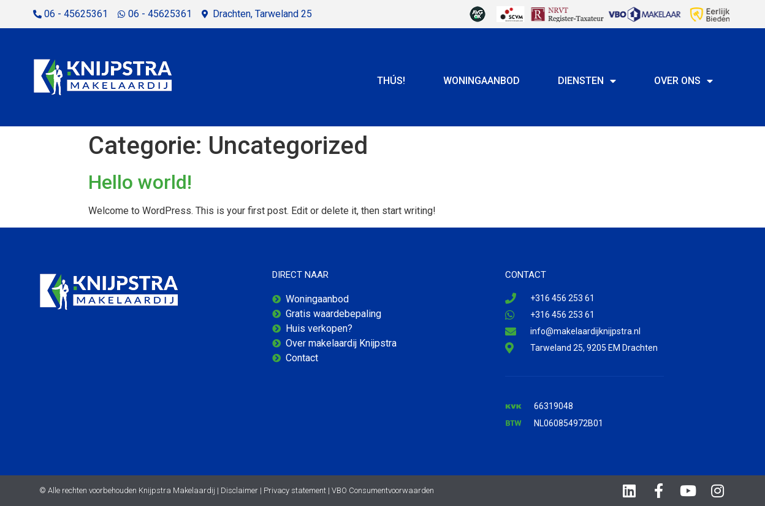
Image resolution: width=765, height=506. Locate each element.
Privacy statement (295, 490)
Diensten (587, 81)
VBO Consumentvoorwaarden (383, 490)
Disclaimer (239, 490)
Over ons (683, 81)
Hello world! (140, 182)
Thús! (391, 80)
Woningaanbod (481, 80)
